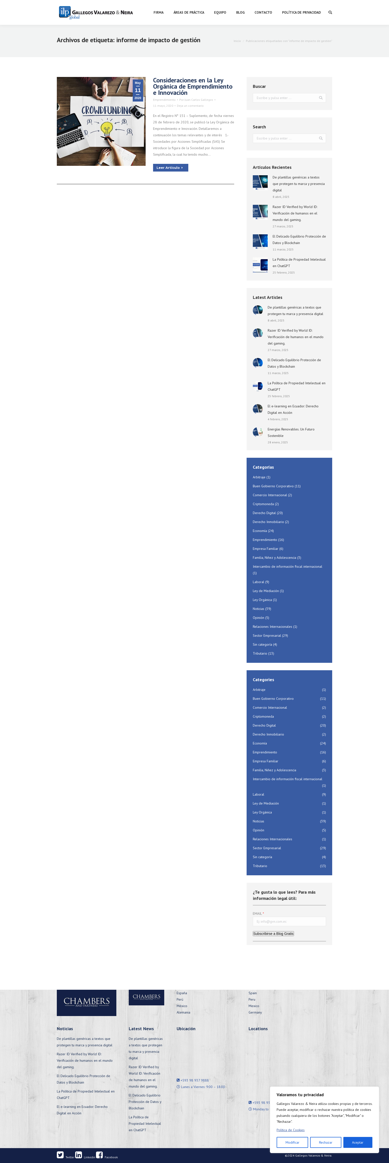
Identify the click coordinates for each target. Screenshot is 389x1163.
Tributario (260, 653)
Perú (180, 999)
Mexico (254, 1006)
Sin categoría (262, 644)
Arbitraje (259, 477)
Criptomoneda (263, 504)
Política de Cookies (291, 1130)
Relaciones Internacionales (272, 626)
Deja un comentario (190, 105)
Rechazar (325, 1142)
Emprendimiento (164, 100)
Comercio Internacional (270, 495)
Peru (252, 999)
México (182, 1006)
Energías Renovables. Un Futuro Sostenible (291, 432)
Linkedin (85, 1157)
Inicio (237, 41)
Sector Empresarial (267, 635)
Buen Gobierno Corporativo (273, 486)
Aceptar (357, 1142)
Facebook (107, 1157)
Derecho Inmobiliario (268, 522)
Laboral (258, 582)
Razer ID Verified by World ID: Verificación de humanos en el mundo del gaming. (295, 213)
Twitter (65, 1157)
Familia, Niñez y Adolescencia (274, 557)
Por (196, 100)
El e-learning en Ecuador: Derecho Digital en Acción (293, 409)
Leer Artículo (170, 168)
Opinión (258, 617)
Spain (253, 993)
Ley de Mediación (266, 591)
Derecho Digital (264, 513)
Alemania (183, 1012)
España (182, 993)
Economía (260, 531)
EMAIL (257, 913)
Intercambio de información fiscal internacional (287, 566)
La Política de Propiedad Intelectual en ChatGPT (299, 262)
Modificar (292, 1142)
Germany (255, 1012)
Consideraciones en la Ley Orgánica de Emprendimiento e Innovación (192, 86)
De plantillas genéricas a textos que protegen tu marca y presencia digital (299, 183)
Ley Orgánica (262, 600)
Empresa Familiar (265, 548)
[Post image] (260, 182)
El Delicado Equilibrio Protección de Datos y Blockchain (299, 239)
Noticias (258, 608)
